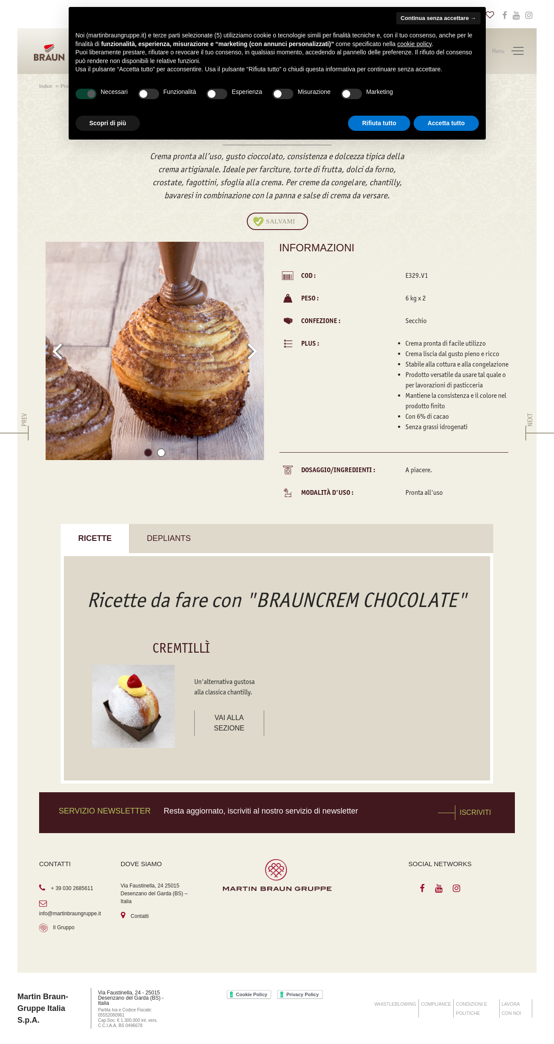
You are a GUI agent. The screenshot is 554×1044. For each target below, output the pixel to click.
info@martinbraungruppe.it (70, 914)
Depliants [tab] (169, 538)
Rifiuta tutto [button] (379, 123)
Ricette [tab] (95, 538)
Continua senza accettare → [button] (438, 18)
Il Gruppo (63, 927)
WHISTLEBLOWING (395, 1004)
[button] (148, 454)
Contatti (140, 916)
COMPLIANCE (436, 1004)
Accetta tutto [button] (446, 123)
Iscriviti (475, 812)
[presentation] (57, 351)
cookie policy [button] (414, 43)
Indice (46, 86)
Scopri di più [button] (108, 123)
